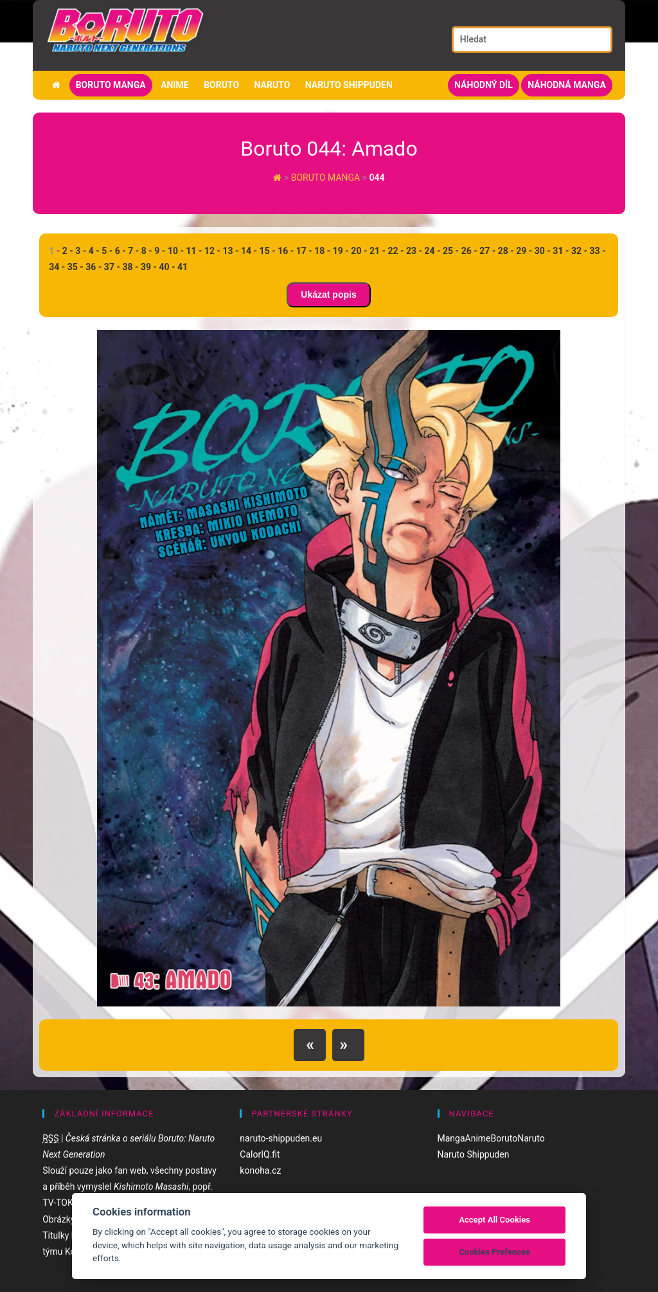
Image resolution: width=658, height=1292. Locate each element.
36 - (93, 267)
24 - (433, 251)
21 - (377, 251)
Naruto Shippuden (349, 85)
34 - (57, 267)
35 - (75, 267)
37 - (112, 267)
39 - (149, 267)
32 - (579, 251)
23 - (414, 251)
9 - (159, 251)
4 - (94, 251)
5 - (107, 251)
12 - (212, 251)
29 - (524, 251)
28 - (506, 251)
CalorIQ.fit (260, 1154)
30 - (543, 251)
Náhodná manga (567, 85)
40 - (167, 267)
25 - (451, 251)
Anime (175, 85)
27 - (487, 251)
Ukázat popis (328, 294)
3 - (80, 251)
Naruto (272, 85)
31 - (561, 251)
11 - (194, 251)
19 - (341, 251)
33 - (597, 251)
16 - (286, 251)
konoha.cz (260, 1170)
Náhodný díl (483, 85)
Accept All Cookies (494, 1219)
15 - (268, 251)
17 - (304, 251)
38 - (130, 267)
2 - (67, 251)
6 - (120, 251)
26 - (469, 251)
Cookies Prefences (494, 1252)
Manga (451, 1138)
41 (182, 267)
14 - (249, 251)
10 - (176, 251)
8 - (146, 251)
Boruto (221, 85)
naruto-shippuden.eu (281, 1138)
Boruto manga (111, 85)
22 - (395, 251)
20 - (359, 251)
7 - (133, 251)
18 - (322, 251)
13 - (231, 251)
